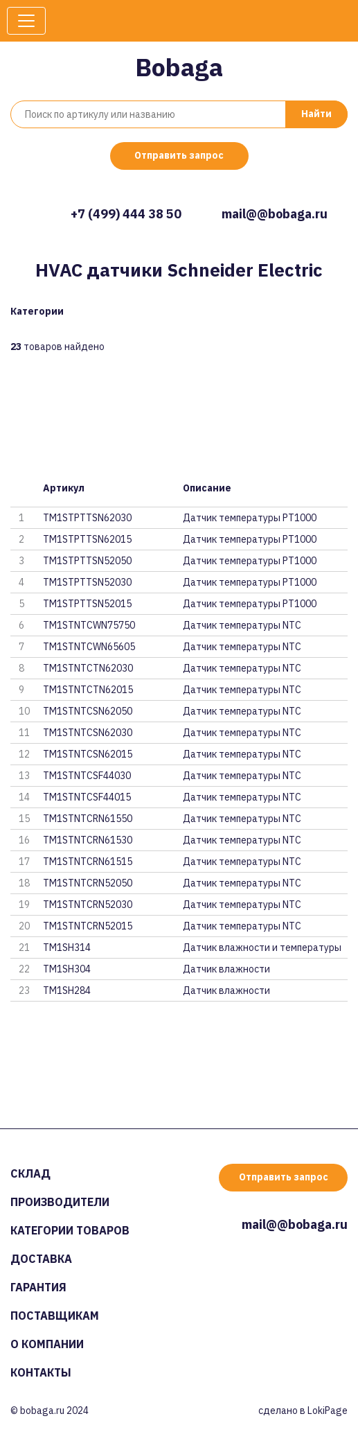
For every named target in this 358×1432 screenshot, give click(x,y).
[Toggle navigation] (26, 21)
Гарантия (38, 1287)
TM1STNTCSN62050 (87, 711)
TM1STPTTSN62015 (87, 539)
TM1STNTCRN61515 (87, 861)
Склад (30, 1173)
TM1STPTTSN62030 (87, 518)
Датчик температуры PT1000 (249, 518)
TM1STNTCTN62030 (88, 668)
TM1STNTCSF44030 (87, 775)
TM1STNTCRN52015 (87, 926)
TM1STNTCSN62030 (87, 732)
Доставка (41, 1259)
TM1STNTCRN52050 (87, 883)
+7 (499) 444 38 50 (126, 214)
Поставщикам (54, 1315)
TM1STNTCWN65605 (89, 646)
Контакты (40, 1372)
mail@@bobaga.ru (275, 214)
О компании (47, 1344)
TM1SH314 (67, 947)
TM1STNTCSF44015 (87, 797)
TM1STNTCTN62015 (88, 689)
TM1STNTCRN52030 (87, 904)
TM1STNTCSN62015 (87, 754)
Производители (59, 1202)
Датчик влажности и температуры (262, 947)
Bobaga (179, 67)
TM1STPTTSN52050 (87, 561)
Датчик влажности (226, 969)
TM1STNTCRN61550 (87, 818)
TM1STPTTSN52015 (87, 603)
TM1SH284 (67, 990)
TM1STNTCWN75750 (89, 625)
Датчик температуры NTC (242, 625)
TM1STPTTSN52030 (87, 582)
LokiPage (327, 1410)
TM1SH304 (67, 969)
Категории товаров (69, 1230)
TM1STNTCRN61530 (87, 840)
